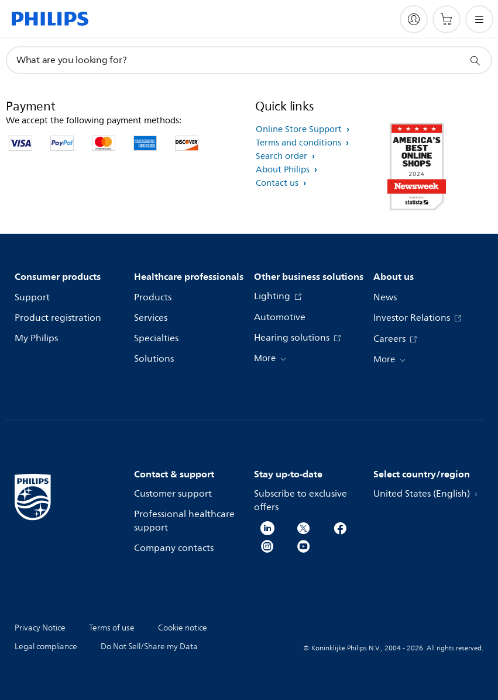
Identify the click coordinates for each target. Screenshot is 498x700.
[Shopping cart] (446, 19)
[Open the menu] (479, 19)
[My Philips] (414, 19)
